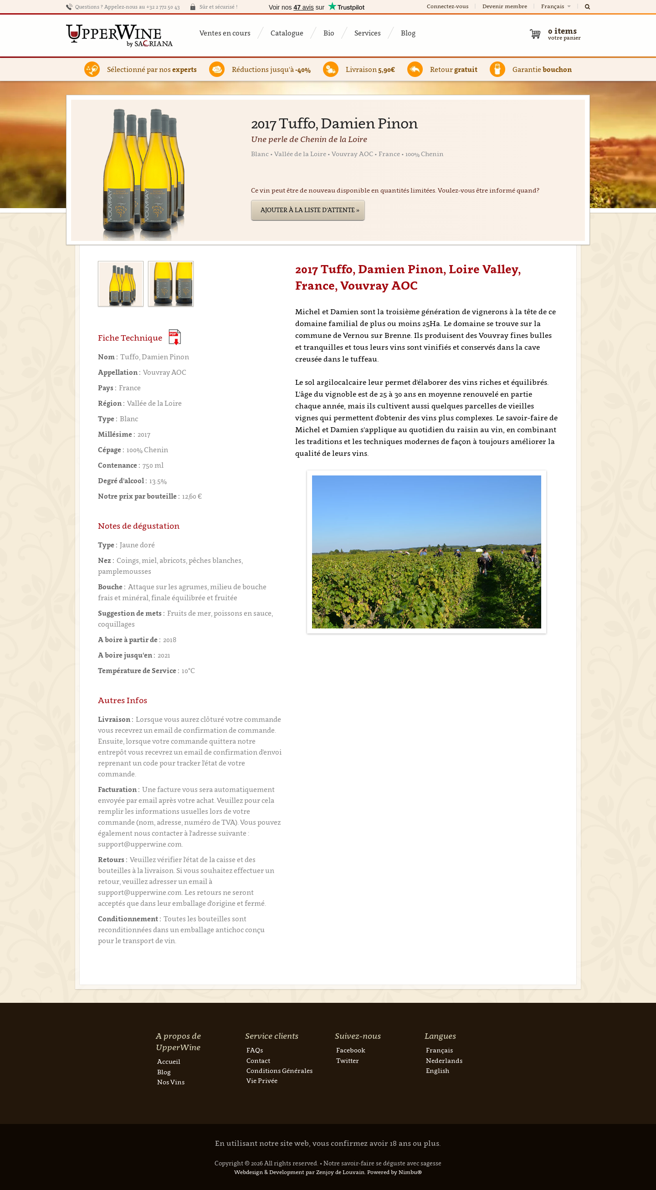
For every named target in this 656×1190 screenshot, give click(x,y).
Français (556, 6)
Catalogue (287, 33)
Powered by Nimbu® (394, 1172)
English (437, 1070)
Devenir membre (504, 6)
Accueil (168, 1061)
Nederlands (444, 1060)
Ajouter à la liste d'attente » (310, 210)
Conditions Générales (279, 1070)
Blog (408, 33)
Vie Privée (261, 1080)
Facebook (350, 1050)
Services (367, 33)
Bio (328, 33)
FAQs (254, 1050)
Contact (258, 1060)
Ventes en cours (225, 33)
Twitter (347, 1060)
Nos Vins (170, 1082)
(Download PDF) (175, 337)
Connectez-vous (447, 6)
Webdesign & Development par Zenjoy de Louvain (299, 1172)
